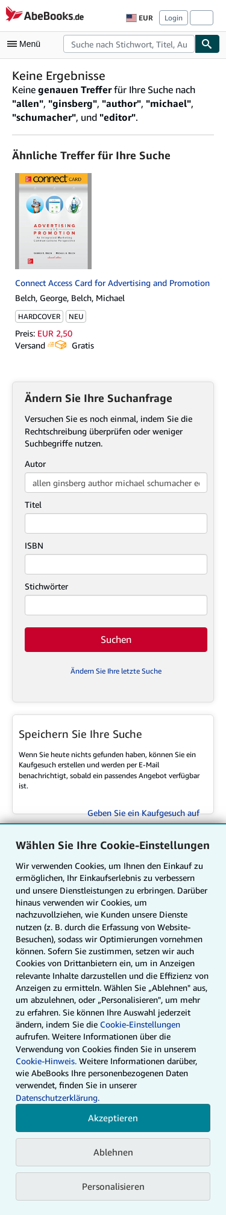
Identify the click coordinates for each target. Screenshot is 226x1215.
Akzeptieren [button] (113, 1117)
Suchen (116, 639)
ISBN (34, 545)
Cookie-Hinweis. (46, 1061)
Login (174, 17)
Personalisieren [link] (113, 1186)
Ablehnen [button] (113, 1151)
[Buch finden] (207, 44)
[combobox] (129, 44)
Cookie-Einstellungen (140, 1024)
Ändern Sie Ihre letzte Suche (116, 670)
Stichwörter (46, 586)
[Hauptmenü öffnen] (26, 44)
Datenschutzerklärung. (57, 1097)
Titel (33, 504)
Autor (35, 463)
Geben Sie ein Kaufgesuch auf (143, 813)
